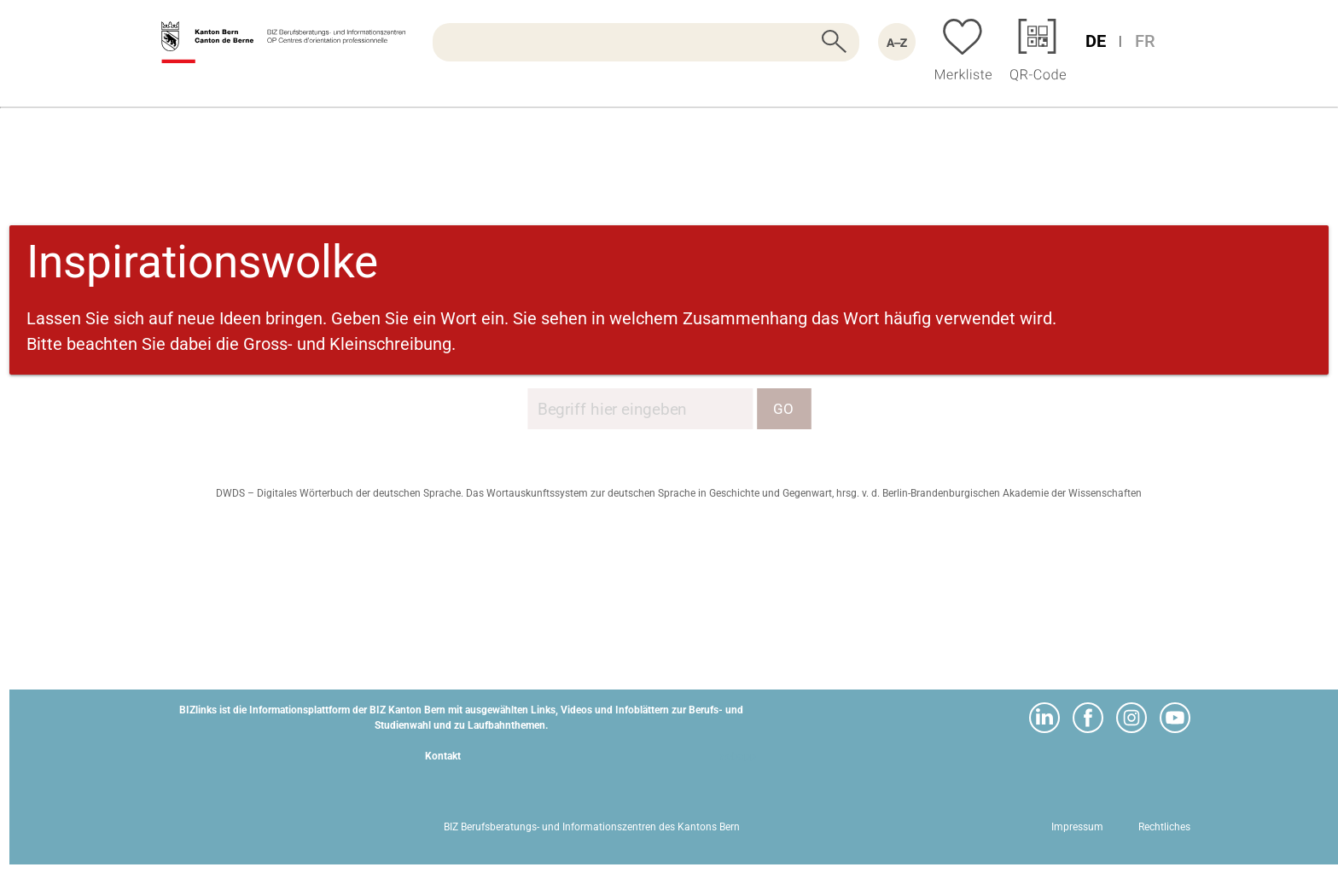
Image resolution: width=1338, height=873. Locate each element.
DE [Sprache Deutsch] (1095, 41)
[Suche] (646, 42)
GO (783, 408)
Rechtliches (1164, 827)
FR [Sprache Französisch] (1145, 41)
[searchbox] (646, 42)
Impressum (1077, 827)
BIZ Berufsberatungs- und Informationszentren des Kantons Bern (592, 827)
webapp (737, 756)
